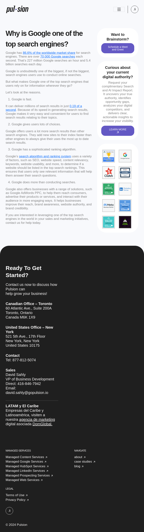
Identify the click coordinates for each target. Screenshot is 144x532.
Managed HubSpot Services (25, 466)
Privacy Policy (16, 500)
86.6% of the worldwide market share (49, 53)
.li (135, 9)
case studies (83, 461)
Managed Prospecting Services (28, 475)
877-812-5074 (24, 360)
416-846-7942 (29, 384)
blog (77, 466)
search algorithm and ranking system (45, 156)
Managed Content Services (25, 457)
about (78, 457)
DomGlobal (41, 424)
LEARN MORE (118, 130)
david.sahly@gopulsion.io (27, 393)
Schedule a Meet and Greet (118, 48)
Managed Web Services (22, 480)
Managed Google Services (24, 461)
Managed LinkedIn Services (25, 471)
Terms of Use (15, 495)
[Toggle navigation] (119, 9)
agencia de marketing (37, 419)
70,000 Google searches (57, 56)
